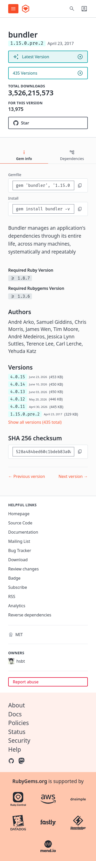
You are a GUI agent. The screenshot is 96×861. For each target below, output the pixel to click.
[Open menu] (13, 8)
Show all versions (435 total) (35, 422)
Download (18, 559)
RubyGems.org (29, 781)
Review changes (23, 569)
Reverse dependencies (29, 615)
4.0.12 (17, 399)
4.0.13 (17, 391)
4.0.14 (17, 384)
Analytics (16, 606)
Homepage (18, 513)
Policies (18, 723)
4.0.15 (17, 377)
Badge (14, 578)
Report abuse (25, 682)
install (13, 198)
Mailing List (19, 541)
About (16, 705)
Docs (15, 714)
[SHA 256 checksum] (43, 451)
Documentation (23, 532)
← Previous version (26, 476)
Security (19, 740)
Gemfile (14, 174)
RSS (11, 596)
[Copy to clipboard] (79, 185)
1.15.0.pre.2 (25, 414)
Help (14, 749)
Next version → (73, 476)
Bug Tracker (19, 550)
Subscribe (17, 587)
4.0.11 (17, 406)
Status (16, 732)
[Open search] (72, 8)
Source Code (20, 523)
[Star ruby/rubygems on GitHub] (48, 123)
